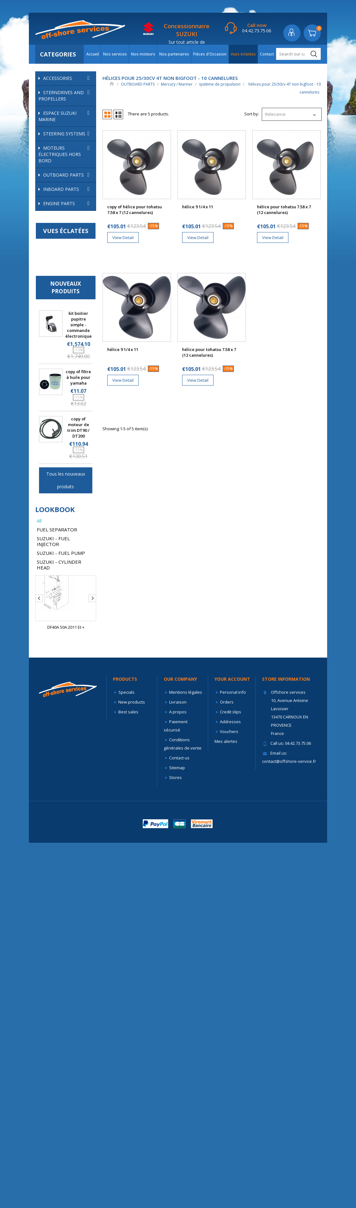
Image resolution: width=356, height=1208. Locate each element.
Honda (69, 200)
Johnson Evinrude (69, 210)
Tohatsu (69, 526)
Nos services (115, 54)
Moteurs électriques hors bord (65, 154)
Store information (286, 1044)
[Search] (298, 54)
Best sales (128, 1077)
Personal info (233, 1057)
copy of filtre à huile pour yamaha (78, 742)
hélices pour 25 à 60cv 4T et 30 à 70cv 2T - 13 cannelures (71, 416)
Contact (267, 54)
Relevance (291, 115)
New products (131, 1067)
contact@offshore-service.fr (289, 1126)
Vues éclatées (243, 54)
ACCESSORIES (68, 78)
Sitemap (177, 1133)
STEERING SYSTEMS (68, 134)
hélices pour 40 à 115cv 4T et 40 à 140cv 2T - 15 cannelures (71, 467)
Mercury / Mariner (69, 220)
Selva (69, 506)
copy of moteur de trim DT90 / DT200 (78, 792)
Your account (232, 1044)
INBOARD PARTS (68, 554)
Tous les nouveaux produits (65, 845)
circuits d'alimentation (70, 232)
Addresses (230, 1087)
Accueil (92, 54)
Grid (107, 114)
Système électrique (70, 300)
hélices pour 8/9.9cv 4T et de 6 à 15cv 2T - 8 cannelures (71, 343)
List (118, 114)
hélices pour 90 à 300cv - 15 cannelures (71, 491)
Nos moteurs (143, 54)
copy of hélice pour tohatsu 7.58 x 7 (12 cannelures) (134, 209)
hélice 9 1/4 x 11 (197, 207)
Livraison (178, 1067)
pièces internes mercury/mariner (70, 256)
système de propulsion (70, 314)
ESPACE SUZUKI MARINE (65, 116)
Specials (126, 1057)
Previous (39, 963)
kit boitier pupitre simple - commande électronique (78, 690)
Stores (175, 1143)
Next (92, 963)
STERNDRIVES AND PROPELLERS (65, 95)
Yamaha (69, 536)
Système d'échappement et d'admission (70, 282)
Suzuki (69, 516)
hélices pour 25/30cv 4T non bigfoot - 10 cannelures (67, 440)
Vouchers (229, 1097)
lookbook (55, 874)
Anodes (58, 244)
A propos (178, 1077)
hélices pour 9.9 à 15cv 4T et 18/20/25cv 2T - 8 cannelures (72, 371)
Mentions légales (185, 1057)
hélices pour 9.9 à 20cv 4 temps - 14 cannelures (72, 395)
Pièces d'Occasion (210, 54)
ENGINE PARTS (68, 569)
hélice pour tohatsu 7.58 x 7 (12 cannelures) (284, 209)
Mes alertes (225, 1106)
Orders (227, 1067)
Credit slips (230, 1077)
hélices (64, 326)
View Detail (123, 237)
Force (51, 190)
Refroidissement (72, 267)
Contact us (179, 1123)
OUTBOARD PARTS (68, 175)
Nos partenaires (174, 54)
